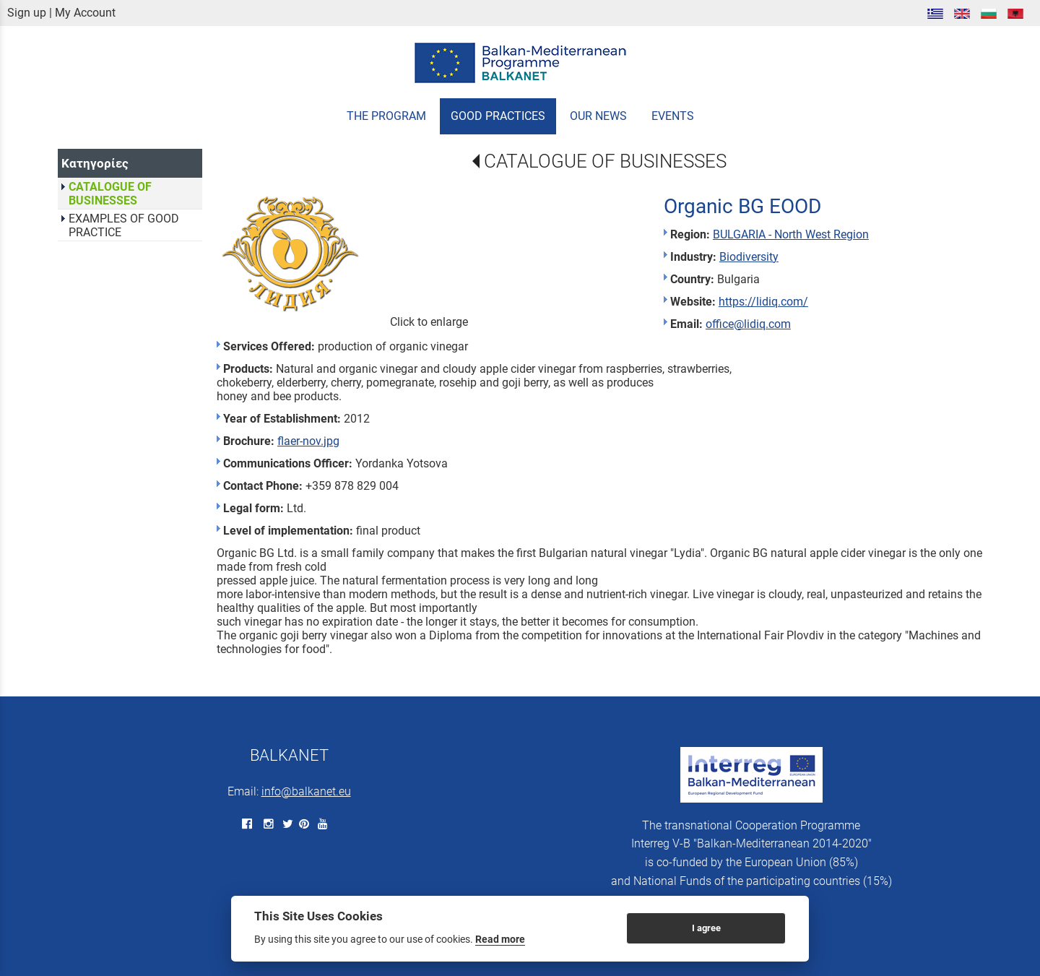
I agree (706, 928)
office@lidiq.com (748, 324)
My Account (85, 13)
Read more (500, 939)
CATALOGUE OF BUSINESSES (605, 161)
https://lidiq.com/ (763, 301)
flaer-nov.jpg (308, 441)
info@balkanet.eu (306, 791)
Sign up (26, 13)
